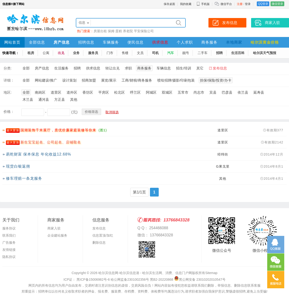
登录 (248, 4)
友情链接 (9, 250)
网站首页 (12, 42)
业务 (76, 53)
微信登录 (277, 3)
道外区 (72, 92)
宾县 (213, 92)
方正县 (59, 99)
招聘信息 (86, 42)
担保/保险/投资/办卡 (215, 80)
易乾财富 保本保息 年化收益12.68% (38, 154)
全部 (26, 68)
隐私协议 (9, 257)
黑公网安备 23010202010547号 (200, 279)
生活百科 (237, 53)
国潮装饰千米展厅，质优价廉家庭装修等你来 (58, 130)
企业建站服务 (57, 235)
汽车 (170, 53)
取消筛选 (112, 112)
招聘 (219, 53)
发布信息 (220, 68)
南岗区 (40, 92)
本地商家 (234, 42)
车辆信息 (164, 68)
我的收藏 (185, 4)
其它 (199, 68)
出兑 (61, 53)
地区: (8, 92)
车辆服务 (111, 42)
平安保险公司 (144, 31)
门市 (110, 53)
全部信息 (37, 42)
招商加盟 (89, 80)
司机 (155, 53)
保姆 (111, 31)
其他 (73, 99)
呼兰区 (135, 92)
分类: (8, 68)
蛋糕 (118, 31)
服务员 (93, 53)
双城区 (167, 92)
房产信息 (62, 42)
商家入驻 (54, 228)
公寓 (46, 53)
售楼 (125, 53)
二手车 (203, 53)
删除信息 (99, 242)
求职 (128, 68)
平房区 (103, 92)
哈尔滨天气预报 (264, 53)
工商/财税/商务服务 (137, 80)
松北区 (119, 92)
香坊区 (87, 92)
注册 (240, 4)
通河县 (43, 99)
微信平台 (226, 4)
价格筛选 (91, 112)
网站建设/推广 (46, 80)
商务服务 (209, 42)
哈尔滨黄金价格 (265, 42)
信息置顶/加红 (102, 235)
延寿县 (258, 92)
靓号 (185, 53)
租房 (30, 53)
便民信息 (135, 42)
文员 (140, 53)
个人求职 (185, 42)
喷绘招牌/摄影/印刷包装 (176, 80)
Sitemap (211, 273)
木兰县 (28, 99)
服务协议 (9, 228)
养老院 (128, 31)
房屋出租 (100, 31)
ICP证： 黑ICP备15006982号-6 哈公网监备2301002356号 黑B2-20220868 (118, 279)
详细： (9, 80)
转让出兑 (112, 68)
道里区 (56, 92)
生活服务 (61, 68)
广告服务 (9, 242)
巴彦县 (227, 92)
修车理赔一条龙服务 (24, 178)
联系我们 (9, 235)
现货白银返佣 (18, 166)
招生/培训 (183, 68)
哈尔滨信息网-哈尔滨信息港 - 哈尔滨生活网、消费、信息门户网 (145, 273)
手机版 (203, 4)
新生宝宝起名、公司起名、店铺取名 (50, 142)
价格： (9, 112)
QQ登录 (263, 3)
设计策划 (69, 80)
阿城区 (151, 92)
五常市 (183, 92)
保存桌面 (169, 4)
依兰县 (243, 92)
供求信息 (160, 42)
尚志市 (199, 92)
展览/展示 (108, 80)
